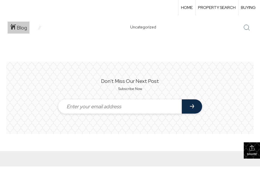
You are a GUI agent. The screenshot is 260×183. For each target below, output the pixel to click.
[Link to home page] (6, 7)
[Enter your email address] (120, 106)
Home (187, 7)
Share (252, 150)
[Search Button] (247, 28)
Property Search (217, 7)
